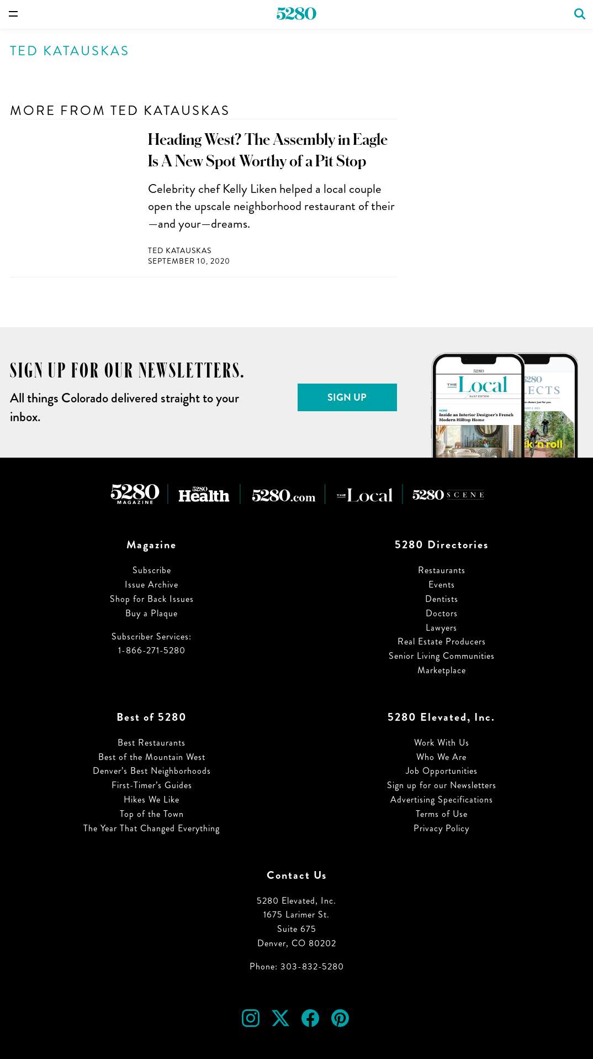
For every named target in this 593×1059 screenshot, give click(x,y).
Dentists (441, 599)
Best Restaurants (152, 742)
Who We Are (441, 757)
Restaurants (441, 570)
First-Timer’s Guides (152, 785)
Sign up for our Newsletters (441, 785)
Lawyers (441, 627)
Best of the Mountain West (151, 757)
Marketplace (441, 670)
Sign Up (347, 397)
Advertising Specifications (441, 799)
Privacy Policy (441, 828)
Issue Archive (151, 584)
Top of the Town (152, 814)
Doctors (442, 613)
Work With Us (441, 742)
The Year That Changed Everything (151, 828)
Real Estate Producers (442, 641)
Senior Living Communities (442, 655)
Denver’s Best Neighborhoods (152, 770)
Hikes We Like (151, 799)
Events (441, 584)
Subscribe (152, 570)
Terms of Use (442, 814)
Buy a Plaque (151, 613)
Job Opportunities (442, 770)
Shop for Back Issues (152, 599)
